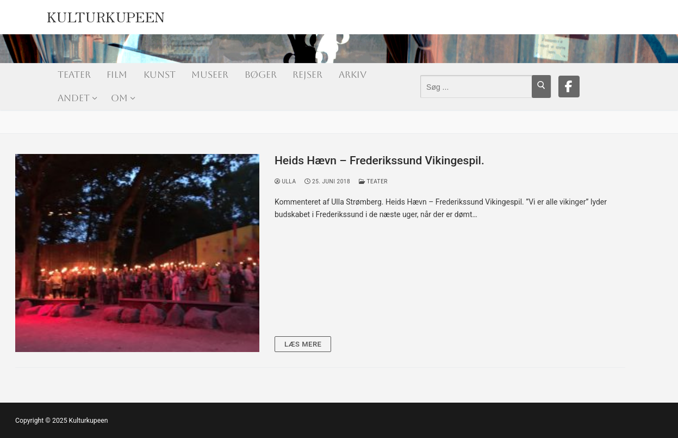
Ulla (285, 181)
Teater (373, 181)
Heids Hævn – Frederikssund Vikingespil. (379, 160)
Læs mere (303, 344)
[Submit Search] (541, 86)
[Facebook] (569, 86)
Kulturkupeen (106, 14)
